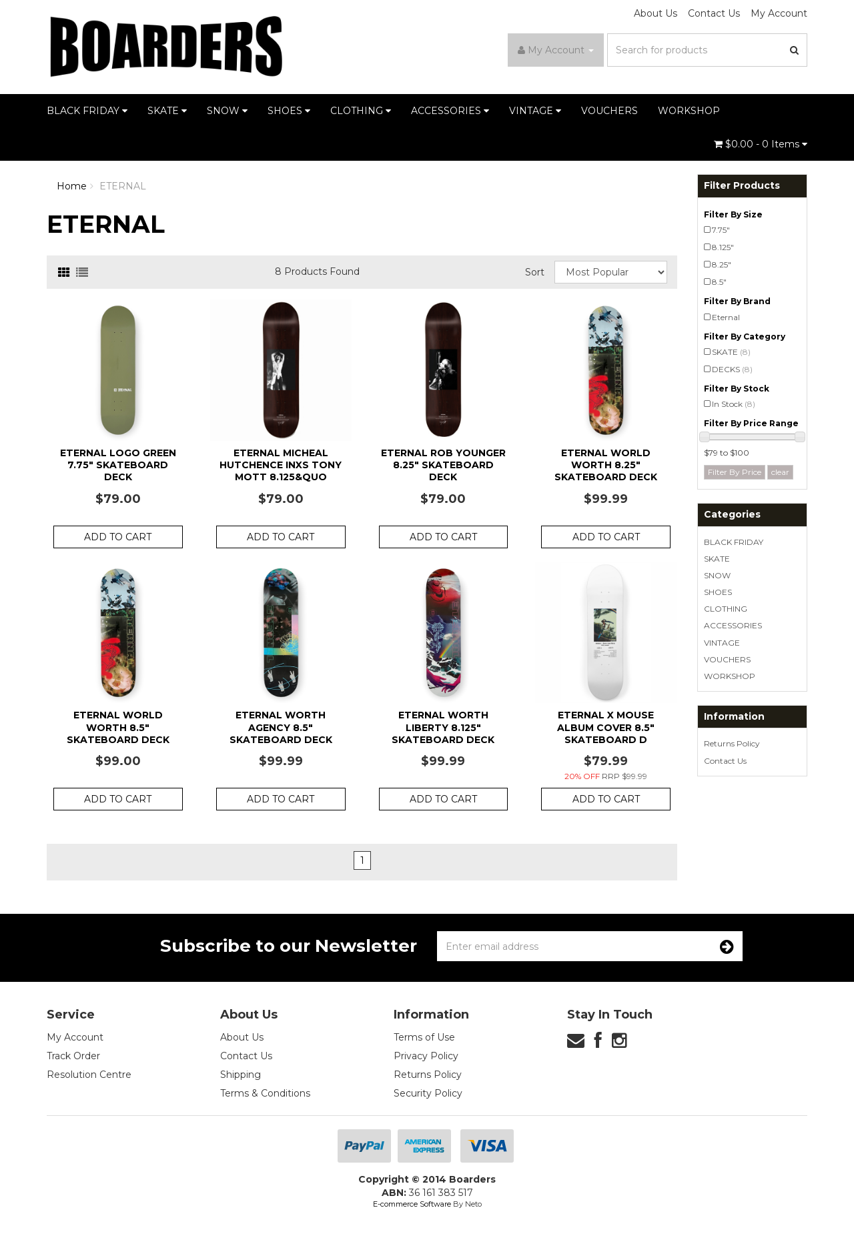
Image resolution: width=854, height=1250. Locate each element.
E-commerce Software (412, 1204)
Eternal (726, 317)
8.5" (719, 282)
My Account (779, 13)
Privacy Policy (426, 1056)
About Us (655, 13)
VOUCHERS (609, 111)
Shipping (240, 1075)
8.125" (723, 247)
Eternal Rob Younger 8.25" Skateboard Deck (443, 465)
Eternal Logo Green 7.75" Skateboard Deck (118, 465)
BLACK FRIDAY (87, 111)
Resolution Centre (89, 1075)
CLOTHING (360, 111)
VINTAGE (535, 111)
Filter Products (742, 186)
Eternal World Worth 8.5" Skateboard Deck (118, 727)
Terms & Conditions (265, 1093)
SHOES (289, 111)
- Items (760, 144)
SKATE (167, 111)
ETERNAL (122, 186)
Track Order (73, 1056)
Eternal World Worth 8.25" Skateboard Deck (605, 465)
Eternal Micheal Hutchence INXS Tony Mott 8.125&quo (281, 465)
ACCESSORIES (450, 111)
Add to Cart (117, 537)
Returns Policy (732, 743)
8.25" (721, 264)
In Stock (733, 404)
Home (72, 186)
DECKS (732, 369)
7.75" (721, 230)
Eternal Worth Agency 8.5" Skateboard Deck (281, 727)
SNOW (227, 111)
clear (780, 472)
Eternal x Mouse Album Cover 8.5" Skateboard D (606, 727)
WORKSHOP (689, 111)
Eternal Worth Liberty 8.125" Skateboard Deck (443, 727)
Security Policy (428, 1093)
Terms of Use (424, 1037)
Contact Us (714, 13)
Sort (534, 272)
